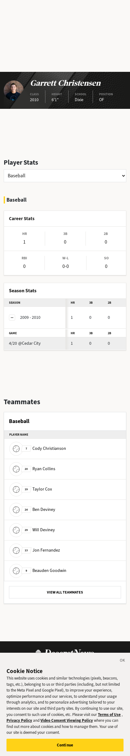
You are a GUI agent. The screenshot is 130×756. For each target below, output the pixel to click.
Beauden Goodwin (37, 570)
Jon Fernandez (34, 550)
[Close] (122, 665)
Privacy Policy (19, 724)
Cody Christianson (37, 448)
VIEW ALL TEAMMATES (65, 592)
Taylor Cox (30, 489)
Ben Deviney (32, 509)
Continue (65, 749)
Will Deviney (32, 530)
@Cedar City (25, 343)
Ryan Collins (32, 469)
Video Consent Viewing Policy (66, 724)
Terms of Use (109, 718)
